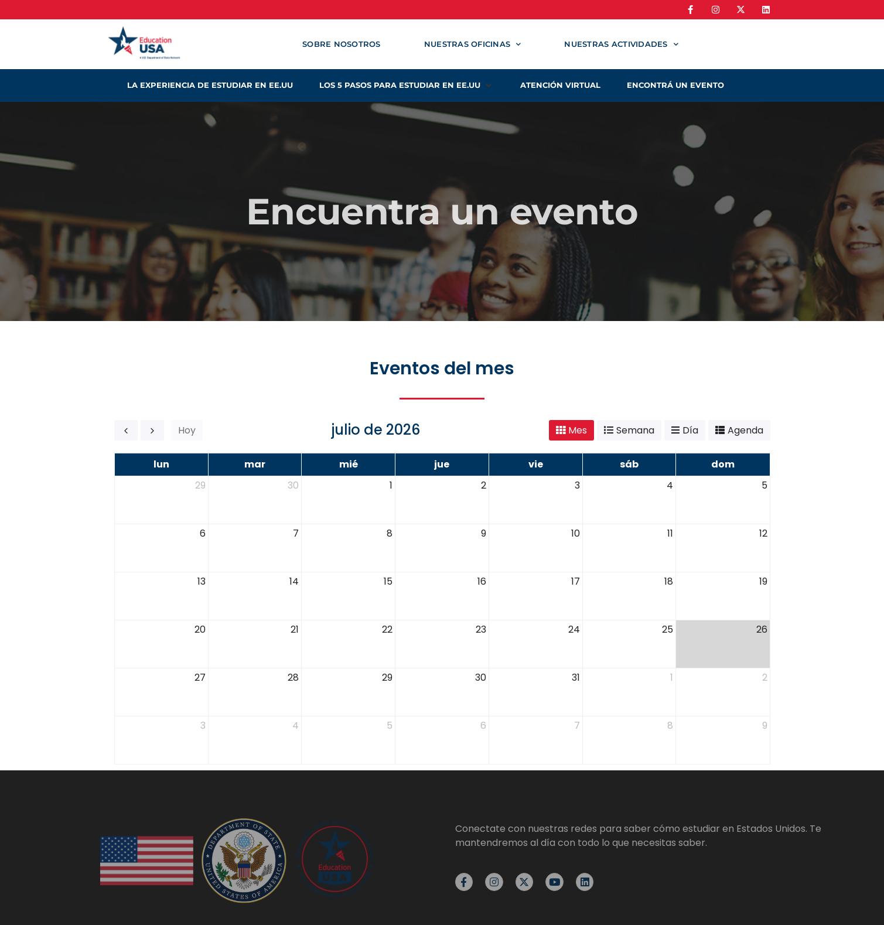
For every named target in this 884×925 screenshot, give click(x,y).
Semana (635, 430)
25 (667, 629)
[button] (407, 85)
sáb (629, 464)
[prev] (126, 430)
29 (200, 485)
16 (481, 581)
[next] (152, 430)
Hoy (187, 430)
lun (161, 464)
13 (201, 581)
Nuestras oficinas (472, 44)
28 (293, 677)
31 (576, 677)
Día (690, 430)
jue (441, 464)
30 (293, 485)
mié (348, 464)
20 (200, 629)
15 (388, 581)
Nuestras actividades (621, 44)
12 (763, 533)
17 (575, 581)
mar (254, 464)
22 (387, 629)
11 (670, 533)
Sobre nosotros (341, 44)
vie (535, 464)
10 (575, 533)
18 (668, 581)
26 (761, 629)
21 (295, 629)
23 (481, 629)
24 (574, 629)
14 (294, 581)
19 (763, 581)
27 (200, 677)
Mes (577, 430)
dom (723, 464)
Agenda (745, 430)
